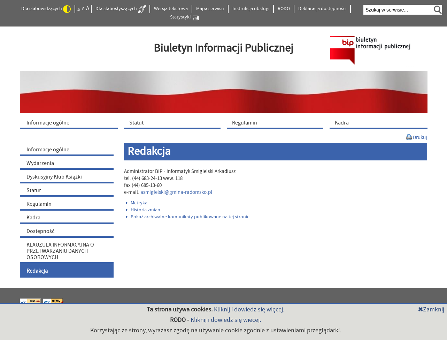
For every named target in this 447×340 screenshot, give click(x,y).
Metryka (136, 203)
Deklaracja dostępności (322, 9)
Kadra (33, 217)
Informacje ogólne (47, 149)
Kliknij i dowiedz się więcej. (249, 309)
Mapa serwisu (210, 9)
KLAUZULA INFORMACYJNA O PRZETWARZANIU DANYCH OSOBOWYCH (60, 251)
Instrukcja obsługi (250, 9)
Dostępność (40, 231)
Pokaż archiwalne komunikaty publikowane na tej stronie (187, 217)
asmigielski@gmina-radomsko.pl (176, 192)
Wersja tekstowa (171, 9)
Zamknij (431, 309)
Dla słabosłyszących (120, 9)
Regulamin (39, 204)
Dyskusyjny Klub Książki (54, 176)
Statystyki (184, 17)
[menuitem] (70, 122)
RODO (284, 9)
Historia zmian (143, 210)
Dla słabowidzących (46, 9)
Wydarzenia (40, 163)
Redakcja (37, 270)
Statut (33, 190)
